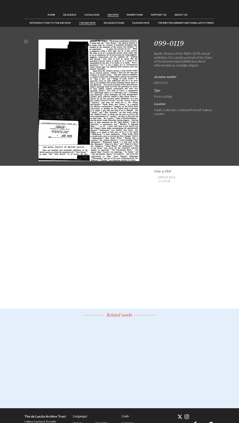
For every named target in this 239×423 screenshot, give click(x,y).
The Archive (87, 22)
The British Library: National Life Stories (186, 22)
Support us (158, 14)
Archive (113, 14)
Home (51, 14)
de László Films (114, 22)
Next (212, 36)
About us (181, 14)
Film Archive (140, 22)
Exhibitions (135, 14)
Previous (199, 36)
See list (205, 36)
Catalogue (91, 14)
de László (69, 14)
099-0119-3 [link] (166, 179)
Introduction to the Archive (50, 22)
